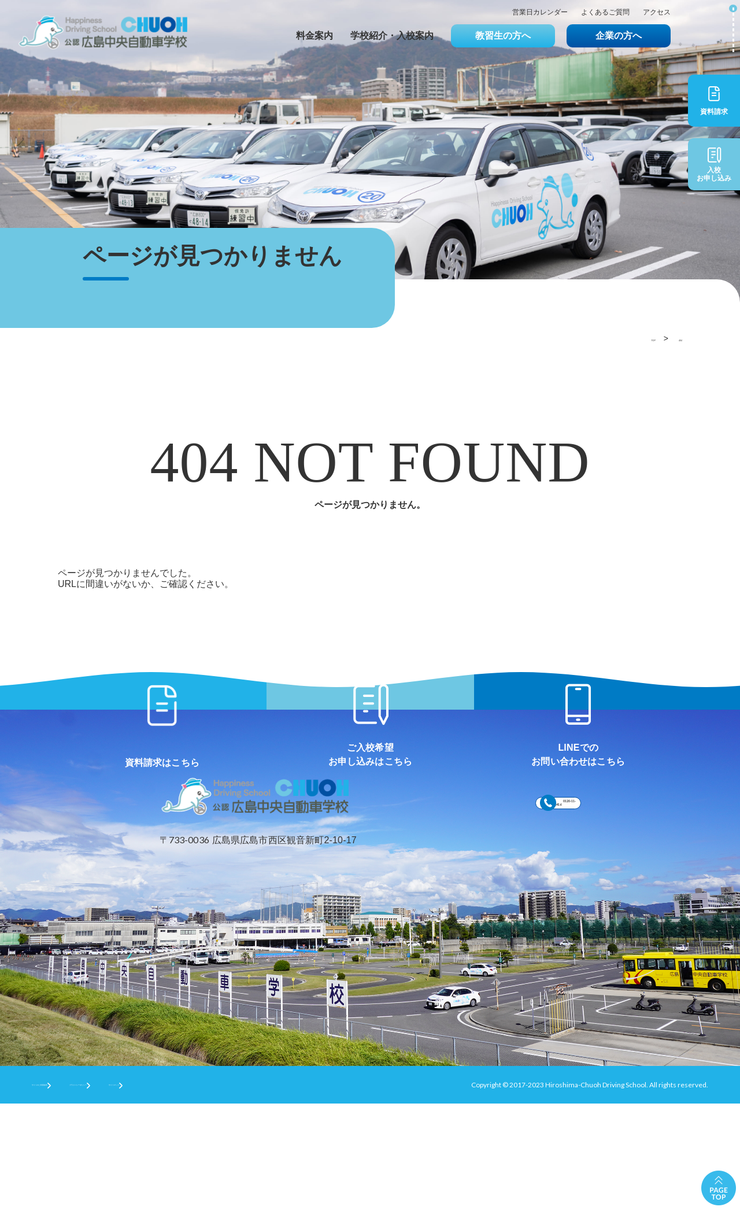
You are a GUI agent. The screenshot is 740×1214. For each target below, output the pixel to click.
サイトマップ (246, 1194)
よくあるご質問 (605, 12)
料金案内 (314, 35)
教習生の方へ (503, 35)
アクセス (657, 12)
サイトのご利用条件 (63, 1194)
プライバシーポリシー (159, 1194)
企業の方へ (618, 35)
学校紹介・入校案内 (392, 35)
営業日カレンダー (540, 12)
